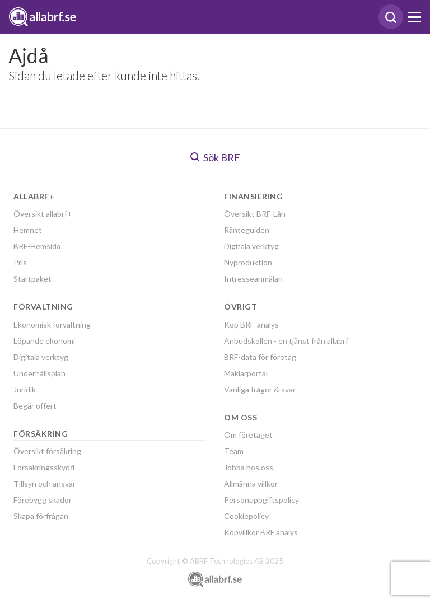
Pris (20, 262)
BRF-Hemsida (36, 246)
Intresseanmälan (253, 278)
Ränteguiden (246, 230)
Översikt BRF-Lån (255, 213)
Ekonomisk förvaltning (52, 324)
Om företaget (248, 435)
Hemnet (27, 230)
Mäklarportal (246, 373)
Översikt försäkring (47, 451)
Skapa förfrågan (40, 516)
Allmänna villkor (251, 483)
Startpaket (32, 278)
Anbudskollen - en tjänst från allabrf (286, 340)
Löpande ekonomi (44, 340)
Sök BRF (215, 157)
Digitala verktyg (40, 357)
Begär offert (35, 405)
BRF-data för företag (260, 357)
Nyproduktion (248, 262)
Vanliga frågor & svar (260, 389)
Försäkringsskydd (43, 467)
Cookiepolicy (246, 516)
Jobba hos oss (248, 467)
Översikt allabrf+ (42, 213)
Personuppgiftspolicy (261, 499)
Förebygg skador (42, 499)
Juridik (24, 389)
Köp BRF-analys (251, 324)
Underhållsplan (39, 373)
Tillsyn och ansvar (44, 483)
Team (234, 451)
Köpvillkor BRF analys (261, 532)
